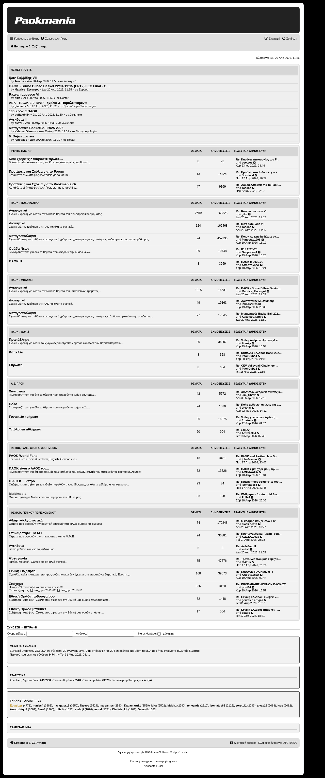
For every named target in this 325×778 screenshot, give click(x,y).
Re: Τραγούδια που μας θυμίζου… (258, 558)
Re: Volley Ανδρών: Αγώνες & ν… (258, 340)
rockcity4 (145, 680)
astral (245, 549)
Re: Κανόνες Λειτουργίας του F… (257, 159)
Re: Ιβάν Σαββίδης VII (250, 223)
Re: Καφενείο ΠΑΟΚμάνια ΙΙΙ (254, 571)
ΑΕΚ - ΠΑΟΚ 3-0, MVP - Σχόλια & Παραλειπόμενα (48, 103)
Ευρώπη (84, 89)
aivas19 (262, 705)
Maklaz (171, 705)
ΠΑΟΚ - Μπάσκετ (22, 280)
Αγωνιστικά (18, 210)
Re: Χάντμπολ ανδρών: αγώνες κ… (259, 391)
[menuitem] (53, 38)
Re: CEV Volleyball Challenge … (257, 365)
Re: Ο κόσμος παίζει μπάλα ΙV (256, 520)
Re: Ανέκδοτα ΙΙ (246, 546)
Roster (64, 97)
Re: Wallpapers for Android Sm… (258, 494)
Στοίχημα (16, 584)
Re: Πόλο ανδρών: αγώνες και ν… (258, 404)
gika (244, 214)
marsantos (107, 705)
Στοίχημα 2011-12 (43, 590)
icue (280, 705)
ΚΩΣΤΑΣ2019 (250, 536)
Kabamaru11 (132, 705)
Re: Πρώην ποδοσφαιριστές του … (259, 481)
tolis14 (60, 709)
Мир (154, 705)
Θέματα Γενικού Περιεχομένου (33, 512)
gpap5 (246, 612)
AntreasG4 (249, 433)
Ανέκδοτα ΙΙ (18, 119)
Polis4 (246, 497)
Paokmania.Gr (21, 151)
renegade (193, 705)
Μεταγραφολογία (86, 131)
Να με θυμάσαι (149, 633)
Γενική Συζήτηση (22, 571)
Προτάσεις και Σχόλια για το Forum (36, 171)
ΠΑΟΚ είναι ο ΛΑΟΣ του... (29, 468)
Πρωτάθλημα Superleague (79, 106)
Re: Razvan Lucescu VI (251, 211)
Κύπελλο (16, 352)
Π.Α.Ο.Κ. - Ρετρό (22, 481)
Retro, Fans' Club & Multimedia (34, 448)
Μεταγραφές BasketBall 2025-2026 (36, 128)
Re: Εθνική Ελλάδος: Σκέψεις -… (257, 597)
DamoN (143, 709)
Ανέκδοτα (68, 122)
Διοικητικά (70, 81)
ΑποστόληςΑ (250, 264)
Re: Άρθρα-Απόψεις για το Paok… (258, 184)
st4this (246, 407)
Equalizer (16, 705)
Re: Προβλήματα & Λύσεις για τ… (258, 172)
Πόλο (13, 404)
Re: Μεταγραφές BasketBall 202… (258, 313)
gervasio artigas (252, 600)
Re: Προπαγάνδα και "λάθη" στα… (259, 533)
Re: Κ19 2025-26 (246, 249)
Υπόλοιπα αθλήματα (25, 429)
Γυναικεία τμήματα (23, 417)
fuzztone (247, 420)
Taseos (246, 187)
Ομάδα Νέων (19, 248)
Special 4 (248, 175)
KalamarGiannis (252, 316)
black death (249, 524)
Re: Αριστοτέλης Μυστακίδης (255, 300)
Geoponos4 (249, 252)
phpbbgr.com (169, 761)
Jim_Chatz (249, 394)
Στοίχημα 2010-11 (70, 590)
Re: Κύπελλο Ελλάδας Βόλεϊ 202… (259, 352)
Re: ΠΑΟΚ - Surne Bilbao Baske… (258, 288)
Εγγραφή (30, 627)
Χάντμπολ (17, 391)
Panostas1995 (251, 239)
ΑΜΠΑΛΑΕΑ (250, 472)
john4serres (249, 303)
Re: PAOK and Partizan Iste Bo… (257, 456)
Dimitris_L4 (119, 709)
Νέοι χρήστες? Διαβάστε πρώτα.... (36, 159)
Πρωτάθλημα (19, 339)
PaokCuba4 (249, 355)
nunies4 (38, 705)
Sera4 (41, 709)
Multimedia (17, 494)
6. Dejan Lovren (21, 136)
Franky (246, 343)
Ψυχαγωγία (18, 558)
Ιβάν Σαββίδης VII (23, 78)
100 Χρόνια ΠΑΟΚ (23, 111)
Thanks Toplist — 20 (25, 700)
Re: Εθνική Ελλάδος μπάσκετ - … (258, 609)
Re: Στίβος (243, 429)
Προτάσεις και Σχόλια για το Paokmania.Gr (42, 184)
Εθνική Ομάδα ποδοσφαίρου (32, 596)
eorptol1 (241, 705)
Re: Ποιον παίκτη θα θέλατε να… (257, 236)
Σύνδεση (13, 627)
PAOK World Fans (23, 456)
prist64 (246, 587)
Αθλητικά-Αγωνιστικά (26, 520)
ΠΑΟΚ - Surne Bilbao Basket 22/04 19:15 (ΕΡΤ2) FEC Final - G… (59, 86)
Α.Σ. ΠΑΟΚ (17, 383)
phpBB (145, 752)
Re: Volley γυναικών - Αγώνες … (257, 417)
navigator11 (61, 705)
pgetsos (247, 162)
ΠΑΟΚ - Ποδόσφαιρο (25, 203)
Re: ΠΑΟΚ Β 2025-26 (249, 261)
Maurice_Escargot (254, 291)
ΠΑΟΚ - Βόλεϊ (20, 332)
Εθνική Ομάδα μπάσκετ (27, 609)
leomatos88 (249, 484)
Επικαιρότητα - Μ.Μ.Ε (26, 533)
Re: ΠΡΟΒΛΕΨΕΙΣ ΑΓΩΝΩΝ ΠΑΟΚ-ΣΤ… (262, 584)
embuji (79, 709)
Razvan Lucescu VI (24, 94)
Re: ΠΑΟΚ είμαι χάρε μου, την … (257, 469)
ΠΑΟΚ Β (15, 261)
